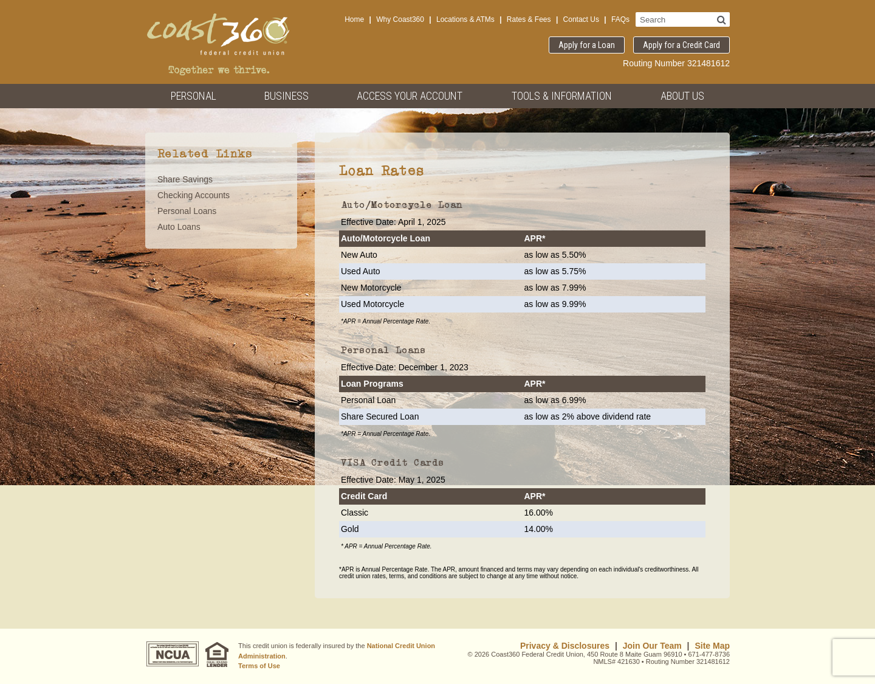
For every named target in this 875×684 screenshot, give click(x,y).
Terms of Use (259, 665)
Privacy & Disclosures (564, 646)
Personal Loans (186, 211)
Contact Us (581, 19)
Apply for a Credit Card (681, 45)
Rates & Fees (529, 19)
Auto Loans (179, 227)
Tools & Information (562, 95)
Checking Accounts (193, 195)
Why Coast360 (400, 19)
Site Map (712, 646)
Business (286, 95)
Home (354, 19)
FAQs (620, 19)
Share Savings (185, 179)
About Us (682, 95)
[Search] (721, 19)
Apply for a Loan (586, 45)
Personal (193, 95)
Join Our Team (652, 646)
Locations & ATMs (465, 19)
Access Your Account (409, 95)
